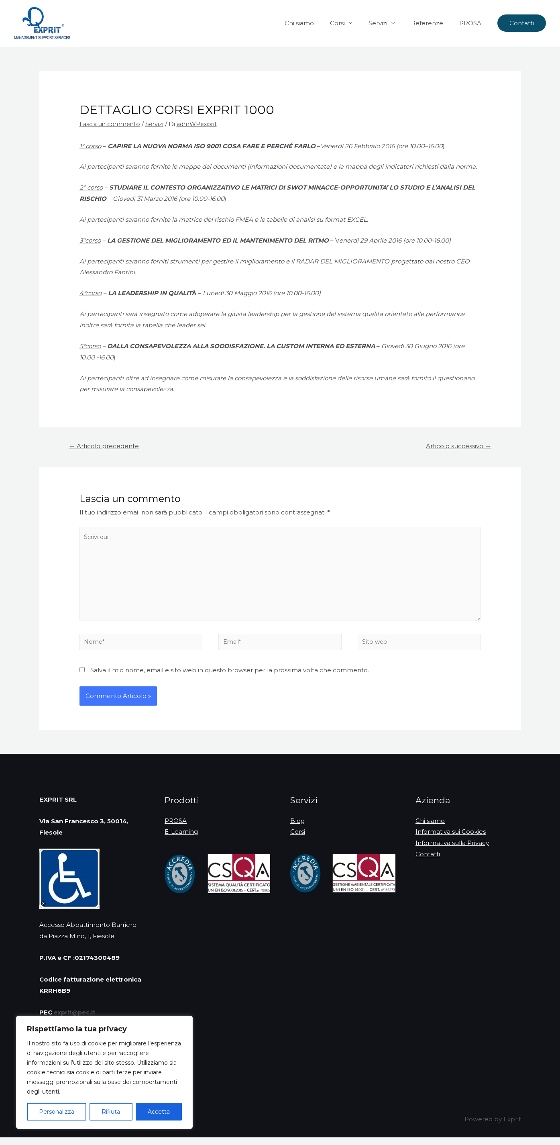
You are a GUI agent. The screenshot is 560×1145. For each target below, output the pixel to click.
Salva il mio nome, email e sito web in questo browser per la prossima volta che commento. (229, 678)
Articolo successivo (457, 446)
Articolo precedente (106, 446)
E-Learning (181, 839)
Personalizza (56, 1111)
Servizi (388, 23)
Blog (297, 828)
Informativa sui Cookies (450, 839)
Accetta (159, 1111)
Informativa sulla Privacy (452, 850)
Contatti (427, 861)
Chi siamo (317, 23)
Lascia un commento (111, 124)
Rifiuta (111, 1111)
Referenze (433, 23)
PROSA (472, 23)
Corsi (351, 23)
